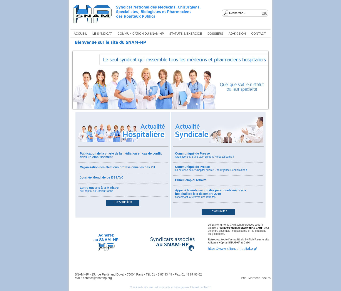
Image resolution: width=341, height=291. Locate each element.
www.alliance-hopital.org (237, 248)
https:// (213, 248)
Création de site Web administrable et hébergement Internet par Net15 (170, 287)
